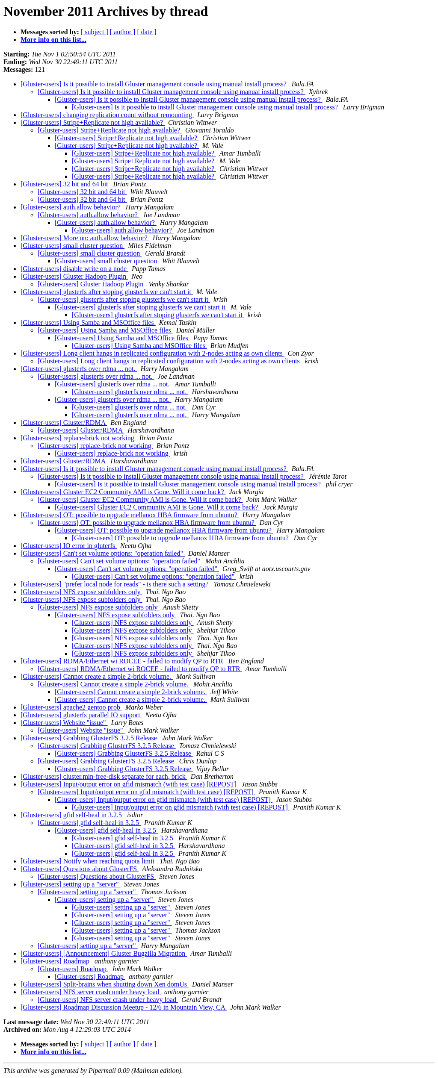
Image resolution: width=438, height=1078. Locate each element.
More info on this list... (53, 39)
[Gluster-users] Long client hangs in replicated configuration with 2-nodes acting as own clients (152, 353)
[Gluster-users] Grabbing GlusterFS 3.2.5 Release (90, 738)
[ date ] (146, 31)
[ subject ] (94, 31)
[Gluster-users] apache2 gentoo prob (71, 707)
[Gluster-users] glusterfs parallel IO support (81, 715)
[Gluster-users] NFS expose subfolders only (81, 591)
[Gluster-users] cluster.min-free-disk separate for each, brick (104, 776)
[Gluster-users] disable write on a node (74, 268)
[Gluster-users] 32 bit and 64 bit (65, 184)
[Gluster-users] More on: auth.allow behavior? (85, 238)
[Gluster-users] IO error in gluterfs (69, 545)
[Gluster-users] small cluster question (72, 245)
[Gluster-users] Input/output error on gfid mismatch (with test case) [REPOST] (129, 784)
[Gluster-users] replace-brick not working (78, 438)
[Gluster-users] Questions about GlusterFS (80, 868)
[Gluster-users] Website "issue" (64, 722)
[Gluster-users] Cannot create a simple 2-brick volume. (97, 676)
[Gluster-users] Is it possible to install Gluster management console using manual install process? (154, 84)
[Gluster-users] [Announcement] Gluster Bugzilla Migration (104, 953)
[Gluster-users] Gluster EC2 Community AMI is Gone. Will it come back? (123, 491)
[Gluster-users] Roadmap (56, 961)
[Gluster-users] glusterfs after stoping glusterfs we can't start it (107, 291)
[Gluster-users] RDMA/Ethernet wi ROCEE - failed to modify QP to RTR (123, 661)
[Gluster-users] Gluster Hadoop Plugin (74, 276)
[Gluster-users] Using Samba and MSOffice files (88, 322)
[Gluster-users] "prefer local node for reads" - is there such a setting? (115, 584)
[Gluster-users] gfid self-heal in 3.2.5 (72, 815)
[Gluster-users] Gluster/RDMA (64, 422)
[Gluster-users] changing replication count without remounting (107, 114)
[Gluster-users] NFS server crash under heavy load (91, 992)
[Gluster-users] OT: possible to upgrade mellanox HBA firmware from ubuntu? (130, 514)
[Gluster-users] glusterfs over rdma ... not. (79, 368)
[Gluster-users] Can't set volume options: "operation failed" (103, 553)
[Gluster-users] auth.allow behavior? (71, 207)
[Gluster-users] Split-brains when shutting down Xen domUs (105, 984)
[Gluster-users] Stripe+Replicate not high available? (93, 122)
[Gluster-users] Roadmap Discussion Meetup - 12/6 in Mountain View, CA (124, 1007)
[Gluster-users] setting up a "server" (71, 884)
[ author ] (123, 31)
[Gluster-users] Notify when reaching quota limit (88, 861)
